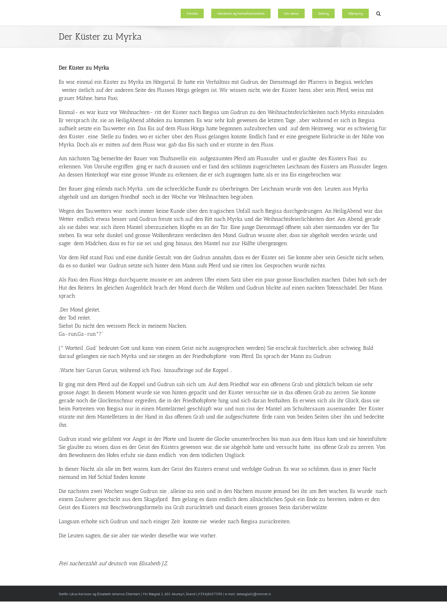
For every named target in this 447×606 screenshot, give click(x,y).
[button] (378, 13)
